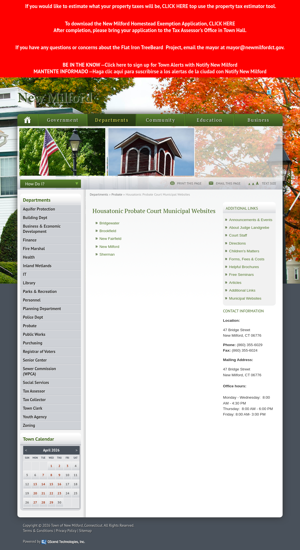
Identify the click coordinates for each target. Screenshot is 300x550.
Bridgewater (109, 223)
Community (160, 120)
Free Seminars (241, 275)
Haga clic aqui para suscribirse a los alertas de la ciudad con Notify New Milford (179, 71)
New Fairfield (110, 239)
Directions (237, 243)
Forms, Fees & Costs (246, 259)
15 (51, 484)
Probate (117, 194)
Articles (235, 283)
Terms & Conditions (38, 530)
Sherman (107, 254)
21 (43, 493)
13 (35, 484)
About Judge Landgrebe (249, 227)
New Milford (109, 247)
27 (35, 502)
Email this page (228, 183)
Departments (111, 120)
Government (63, 120)
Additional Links (242, 290)
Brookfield (107, 231)
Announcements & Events (250, 220)
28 (43, 502)
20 (35, 493)
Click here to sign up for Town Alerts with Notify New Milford (171, 64)
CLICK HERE (175, 6)
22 (51, 493)
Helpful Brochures (244, 267)
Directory (242, 92)
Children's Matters (244, 251)
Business (258, 120)
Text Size (269, 183)
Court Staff (238, 235)
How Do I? (34, 183)
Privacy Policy (66, 530)
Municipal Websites (245, 298)
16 (59, 484)
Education (209, 120)
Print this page (189, 183)
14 (43, 484)
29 (51, 502)
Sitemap (257, 92)
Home (227, 92)
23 (59, 493)
